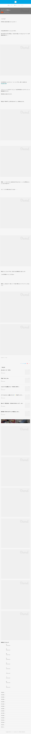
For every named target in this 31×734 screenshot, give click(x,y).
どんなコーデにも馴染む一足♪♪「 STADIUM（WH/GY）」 (10, 386)
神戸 (2, 12)
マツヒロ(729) (5, 357)
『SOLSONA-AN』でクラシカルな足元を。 (12, 672)
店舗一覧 (15, 5)
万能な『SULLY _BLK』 (5, 378)
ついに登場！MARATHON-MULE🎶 (11, 677)
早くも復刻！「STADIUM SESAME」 (11, 644)
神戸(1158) (2, 357)
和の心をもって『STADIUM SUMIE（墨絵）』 (12, 649)
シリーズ (18, 5)
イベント (22, 5)
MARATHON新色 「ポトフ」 (10, 658)
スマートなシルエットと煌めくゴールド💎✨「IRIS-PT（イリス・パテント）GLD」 (14, 395)
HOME (8, 5)
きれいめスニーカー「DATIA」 (6, 370)
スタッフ (11, 5)
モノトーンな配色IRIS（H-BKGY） (11, 686)
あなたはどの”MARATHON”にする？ (11, 663)
